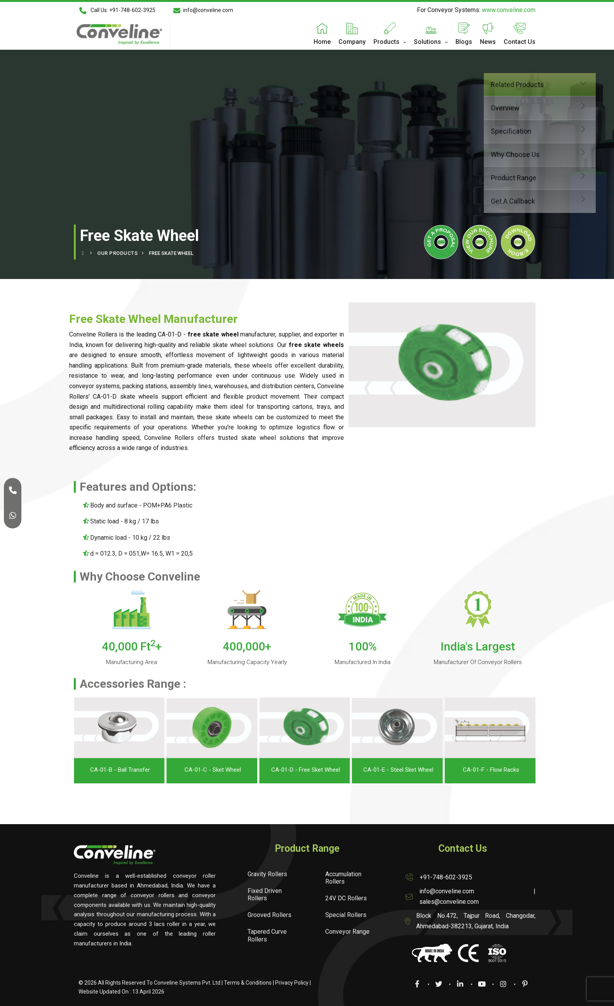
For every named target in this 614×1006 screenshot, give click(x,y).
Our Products (117, 253)
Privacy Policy (292, 983)
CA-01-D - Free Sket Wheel (378, 769)
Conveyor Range (347, 931)
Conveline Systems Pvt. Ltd (187, 983)
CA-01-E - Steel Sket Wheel (471, 769)
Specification (480, 130)
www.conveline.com (509, 10)
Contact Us (520, 41)
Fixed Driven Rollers (265, 894)
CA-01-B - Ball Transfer (192, 769)
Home (322, 41)
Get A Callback (480, 200)
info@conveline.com (203, 10)
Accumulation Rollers (343, 877)
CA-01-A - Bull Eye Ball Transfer (100, 770)
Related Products (480, 84)
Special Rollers (345, 915)
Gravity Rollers (267, 874)
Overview (480, 107)
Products (386, 41)
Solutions (427, 41)
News (488, 41)
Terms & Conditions (248, 983)
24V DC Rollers (346, 898)
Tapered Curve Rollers (267, 935)
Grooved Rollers (269, 915)
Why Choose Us (480, 154)
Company (352, 41)
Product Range (480, 177)
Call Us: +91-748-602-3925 (116, 10)
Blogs (463, 41)
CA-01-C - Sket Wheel (285, 769)
